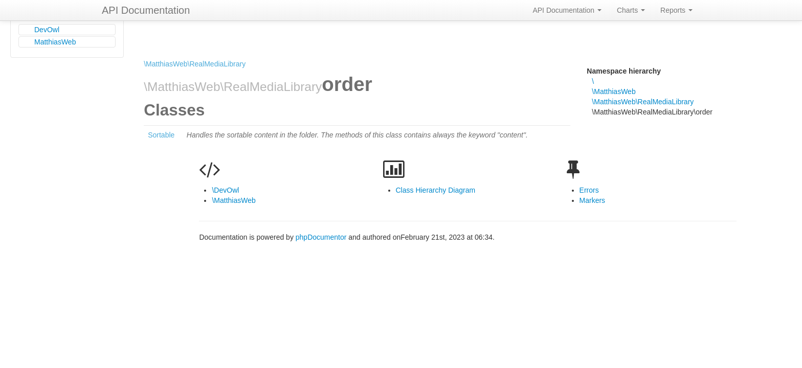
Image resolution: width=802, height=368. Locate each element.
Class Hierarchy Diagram (436, 190)
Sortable (161, 135)
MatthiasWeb (55, 42)
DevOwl (46, 30)
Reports (676, 10)
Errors (589, 190)
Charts (631, 10)
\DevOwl (225, 190)
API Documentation (146, 10)
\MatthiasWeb (613, 91)
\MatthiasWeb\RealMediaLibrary (195, 64)
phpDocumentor (322, 237)
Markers (593, 200)
